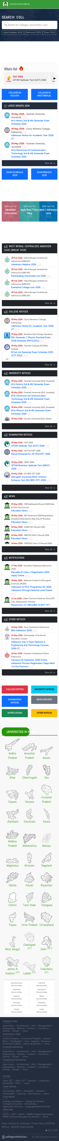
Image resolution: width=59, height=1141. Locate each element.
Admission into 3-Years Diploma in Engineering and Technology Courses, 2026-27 (30, 642)
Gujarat (35, 1041)
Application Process (12, 1106)
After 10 (8, 1080)
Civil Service (34, 1093)
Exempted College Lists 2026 (29, 284)
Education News (32, 507)
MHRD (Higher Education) (40, 1114)
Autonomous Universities (16, 984)
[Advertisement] (29, 52)
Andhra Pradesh (11, 1038)
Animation (28, 1091)
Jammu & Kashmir (32, 1043)
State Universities (16, 1010)
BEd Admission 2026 (30, 629)
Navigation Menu (16, 4)
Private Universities (16, 1004)
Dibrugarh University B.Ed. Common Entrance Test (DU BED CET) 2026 (31, 477)
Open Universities (41, 997)
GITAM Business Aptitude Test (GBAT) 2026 (30, 465)
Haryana (45, 1041)
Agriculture (8, 1025)
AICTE (6, 1114)
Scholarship (30, 1103)
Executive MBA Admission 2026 (31, 420)
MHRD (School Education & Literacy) (21, 1116)
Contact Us (13, 1123)
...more (24, 1030)
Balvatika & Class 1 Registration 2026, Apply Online (31, 570)
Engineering (8, 1028)
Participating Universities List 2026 (31, 272)
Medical (21, 1028)
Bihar (5, 1041)
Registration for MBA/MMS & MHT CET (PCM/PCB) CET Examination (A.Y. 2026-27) (33, 605)
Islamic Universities (16, 997)
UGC (13, 1114)
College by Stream (34, 1101)
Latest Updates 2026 (12, 32)
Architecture (22, 1025)
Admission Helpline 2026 (29, 261)
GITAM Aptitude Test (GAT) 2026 (30, 444)
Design (15, 1030)
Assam (46, 1038)
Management (44, 1025)
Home (4, 1123)
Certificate (44, 1080)
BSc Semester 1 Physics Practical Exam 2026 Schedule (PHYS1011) (31, 337)
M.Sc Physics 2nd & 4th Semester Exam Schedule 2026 (32, 410)
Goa (27, 1041)
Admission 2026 (33, 32)
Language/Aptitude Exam (37, 1106)
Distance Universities (41, 990)
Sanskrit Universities (41, 1004)
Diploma (32, 1080)
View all (50, 163)
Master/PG (8, 1083)
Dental (6, 1030)
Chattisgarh (16, 1041)
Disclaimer (25, 1123)
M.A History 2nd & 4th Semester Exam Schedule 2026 (30, 119)
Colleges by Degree (12, 1101)
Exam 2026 (49, 32)
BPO (19, 1091)
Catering (21, 1093)
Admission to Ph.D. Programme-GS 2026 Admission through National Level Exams (31, 587)
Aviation (31, 1028)
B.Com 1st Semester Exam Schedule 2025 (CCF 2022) (32, 350)
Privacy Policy (37, 1123)
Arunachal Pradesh (31, 1038)
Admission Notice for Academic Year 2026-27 (32, 133)
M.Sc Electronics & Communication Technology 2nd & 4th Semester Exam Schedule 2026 (30, 150)
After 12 (20, 1080)
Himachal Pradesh (12, 1043)
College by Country (12, 1103)
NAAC (21, 1114)
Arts (33, 1025)
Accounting (8, 1091)
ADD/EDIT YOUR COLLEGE (22, 1126)
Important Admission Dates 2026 (30, 295)
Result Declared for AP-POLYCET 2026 (30, 454)
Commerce (43, 1028)
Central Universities (41, 984)
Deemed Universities (16, 990)
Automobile (8, 1093)
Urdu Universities (41, 1010)
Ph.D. (18, 1083)
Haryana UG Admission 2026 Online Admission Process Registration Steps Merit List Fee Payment (33, 660)
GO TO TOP (51, 1130)
